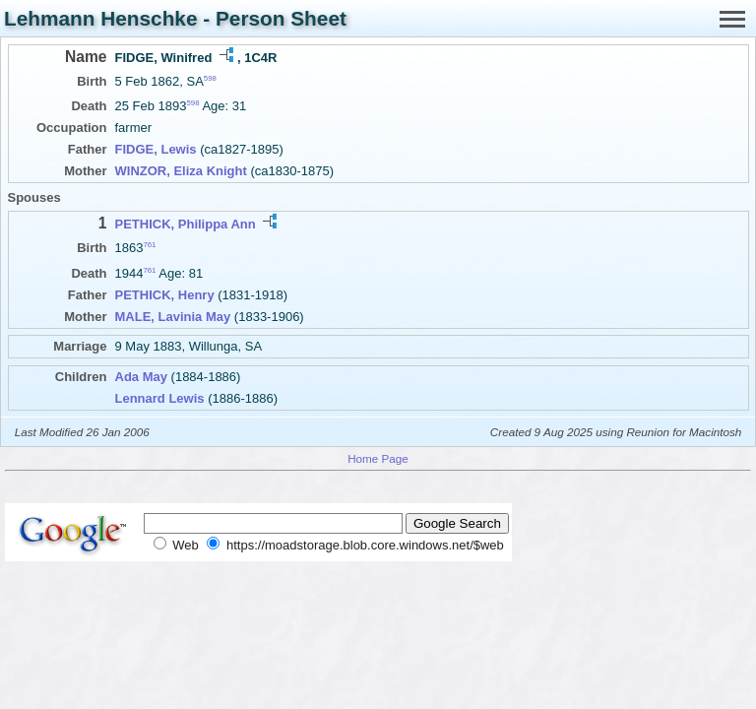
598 (210, 78)
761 (149, 244)
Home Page (378, 458)
